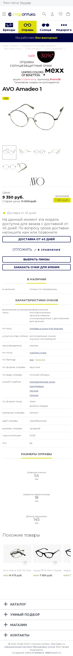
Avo (32, 359)
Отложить (22, 249)
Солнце (45, 30)
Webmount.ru (53, 652)
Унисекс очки (38, 352)
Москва (25, 2)
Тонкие (34, 395)
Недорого (64, 30)
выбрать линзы (36, 259)
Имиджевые (37, 386)
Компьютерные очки (42, 381)
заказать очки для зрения (36, 267)
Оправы (27, 30)
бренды (40, 359)
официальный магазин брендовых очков (29, 646)
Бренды (9, 30)
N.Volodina (38, 652)
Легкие (34, 390)
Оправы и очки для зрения (46, 328)
